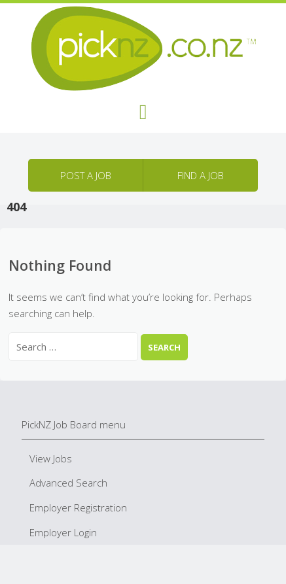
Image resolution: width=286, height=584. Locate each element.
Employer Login (63, 532)
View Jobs (50, 458)
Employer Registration (78, 507)
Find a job (200, 175)
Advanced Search (68, 482)
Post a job (85, 175)
